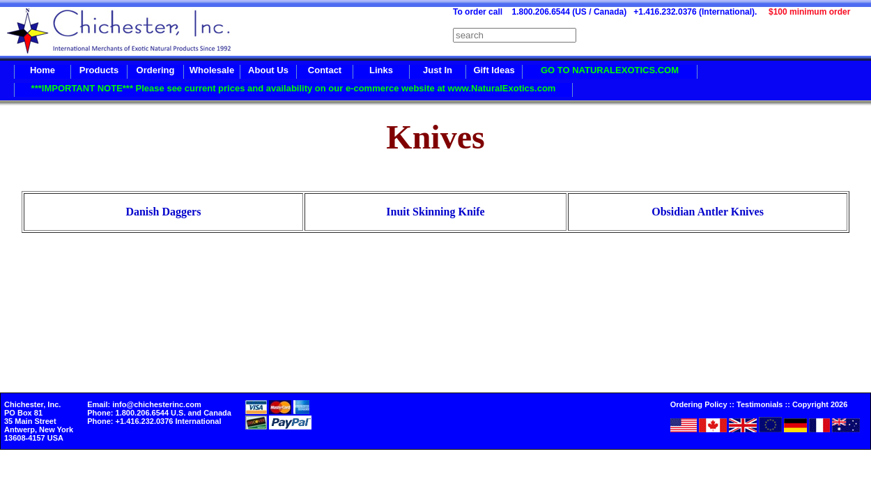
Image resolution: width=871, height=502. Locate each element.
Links (381, 70)
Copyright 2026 (819, 404)
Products (98, 70)
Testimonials (760, 404)
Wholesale (212, 70)
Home (42, 70)
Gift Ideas (493, 70)
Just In (437, 70)
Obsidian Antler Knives (708, 212)
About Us (268, 70)
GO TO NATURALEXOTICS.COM (610, 70)
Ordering (156, 70)
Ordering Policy (698, 404)
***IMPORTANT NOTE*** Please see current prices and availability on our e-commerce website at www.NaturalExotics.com (293, 88)
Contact (324, 70)
